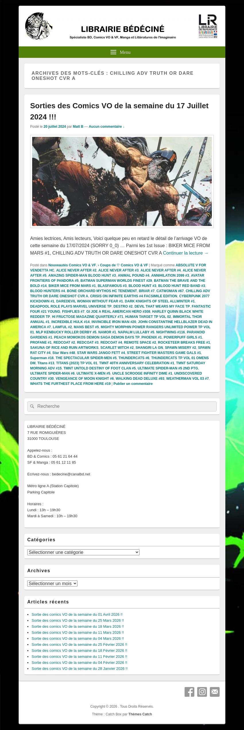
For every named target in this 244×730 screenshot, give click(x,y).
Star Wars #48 (64, 353)
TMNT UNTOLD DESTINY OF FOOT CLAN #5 (99, 368)
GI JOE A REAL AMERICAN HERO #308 (118, 312)
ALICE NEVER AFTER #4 (161, 270)
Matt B (78, 127)
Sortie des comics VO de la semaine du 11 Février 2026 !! (79, 656)
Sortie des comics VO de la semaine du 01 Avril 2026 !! (77, 614)
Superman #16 (42, 358)
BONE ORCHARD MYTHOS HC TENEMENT (102, 291)
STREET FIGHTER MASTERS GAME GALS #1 (164, 353)
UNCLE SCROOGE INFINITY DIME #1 (142, 373)
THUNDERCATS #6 (134, 358)
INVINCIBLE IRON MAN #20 (114, 322)
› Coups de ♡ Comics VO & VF (123, 265)
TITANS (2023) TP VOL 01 (76, 363)
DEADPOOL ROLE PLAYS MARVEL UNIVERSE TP (71, 306)
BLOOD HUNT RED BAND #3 (181, 286)
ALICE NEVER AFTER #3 (118, 270)
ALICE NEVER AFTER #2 (76, 270)
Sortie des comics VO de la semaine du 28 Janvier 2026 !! (80, 668)
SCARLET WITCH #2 (117, 348)
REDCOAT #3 (87, 343)
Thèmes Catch (140, 714)
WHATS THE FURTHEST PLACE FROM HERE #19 (70, 384)
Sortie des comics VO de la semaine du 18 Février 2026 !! (79, 650)
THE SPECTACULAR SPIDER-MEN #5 (86, 358)
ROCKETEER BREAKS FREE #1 (184, 343)
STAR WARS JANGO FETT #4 (101, 353)
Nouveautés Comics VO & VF (72, 265)
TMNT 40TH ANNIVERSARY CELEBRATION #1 (136, 363)
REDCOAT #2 (64, 343)
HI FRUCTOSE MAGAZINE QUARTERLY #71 (87, 317)
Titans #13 (45, 363)
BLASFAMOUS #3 (112, 286)
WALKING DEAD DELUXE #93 (140, 379)
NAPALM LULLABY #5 (136, 332)
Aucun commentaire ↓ (107, 127)
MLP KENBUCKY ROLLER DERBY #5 (66, 332)
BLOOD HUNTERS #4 (47, 291)
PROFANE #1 (41, 343)
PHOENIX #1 (152, 337)
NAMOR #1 (107, 332)
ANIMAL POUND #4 (133, 275)
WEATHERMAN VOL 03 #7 (187, 379)
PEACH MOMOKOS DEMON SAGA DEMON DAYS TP (97, 337)
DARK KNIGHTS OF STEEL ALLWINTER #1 (160, 301)
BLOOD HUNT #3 (142, 286)
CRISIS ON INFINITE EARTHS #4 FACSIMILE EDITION (133, 296)
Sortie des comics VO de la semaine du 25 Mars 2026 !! (78, 620)
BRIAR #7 (147, 291)
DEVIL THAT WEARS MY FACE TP (162, 306)
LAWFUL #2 (62, 327)
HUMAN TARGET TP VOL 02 (148, 317)
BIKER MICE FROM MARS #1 (72, 286)
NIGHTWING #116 (170, 332)
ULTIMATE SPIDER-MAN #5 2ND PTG (168, 368)
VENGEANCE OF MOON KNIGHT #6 (85, 379)
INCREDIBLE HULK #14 (70, 322)
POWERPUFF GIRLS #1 (183, 337)
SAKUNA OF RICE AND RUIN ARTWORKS (64, 348)
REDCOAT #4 (111, 343)
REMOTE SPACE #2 (140, 343)
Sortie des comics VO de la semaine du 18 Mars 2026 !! (78, 626)
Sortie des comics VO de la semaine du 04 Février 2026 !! (79, 662)
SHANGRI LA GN (149, 348)
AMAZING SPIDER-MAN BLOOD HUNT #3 (82, 275)
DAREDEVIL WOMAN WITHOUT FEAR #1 (89, 301)
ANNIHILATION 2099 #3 (170, 275)
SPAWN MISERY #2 (180, 348)
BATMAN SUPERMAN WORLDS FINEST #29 (116, 281)
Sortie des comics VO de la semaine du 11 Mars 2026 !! (78, 632)
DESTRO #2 (123, 306)
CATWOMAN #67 (170, 291)
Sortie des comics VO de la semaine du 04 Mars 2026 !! (78, 638)
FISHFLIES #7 (73, 312)
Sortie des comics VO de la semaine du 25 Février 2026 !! (79, 644)
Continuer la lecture (186, 253)
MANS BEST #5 (86, 327)
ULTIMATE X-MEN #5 (94, 373)
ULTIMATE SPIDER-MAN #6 (52, 373)
